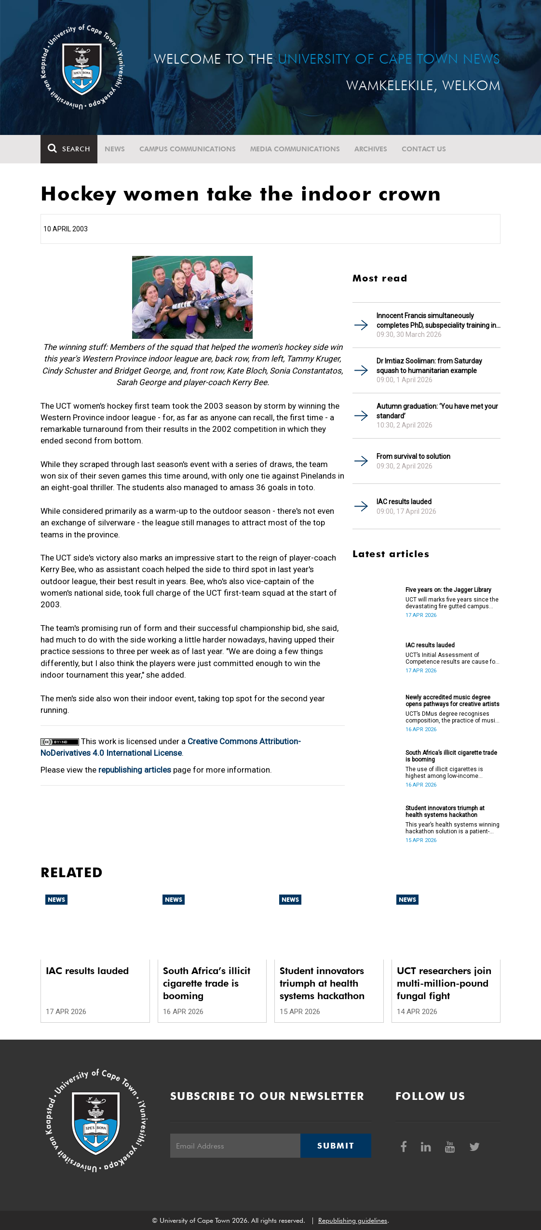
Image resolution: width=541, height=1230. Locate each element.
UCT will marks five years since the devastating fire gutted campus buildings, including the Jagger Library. (452, 603)
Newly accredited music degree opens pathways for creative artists (453, 701)
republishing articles (134, 770)
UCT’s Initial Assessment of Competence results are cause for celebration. (451, 658)
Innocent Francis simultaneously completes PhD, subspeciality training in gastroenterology (436, 321)
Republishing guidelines (352, 1220)
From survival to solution (413, 456)
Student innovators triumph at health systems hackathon (445, 811)
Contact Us (424, 149)
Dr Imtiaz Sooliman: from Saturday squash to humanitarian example (429, 365)
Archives (370, 149)
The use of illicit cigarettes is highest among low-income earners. (444, 772)
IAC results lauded (404, 502)
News (115, 149)
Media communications (295, 149)
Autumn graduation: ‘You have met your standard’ (437, 411)
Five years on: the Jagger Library (448, 590)
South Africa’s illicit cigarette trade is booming (451, 756)
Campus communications (187, 149)
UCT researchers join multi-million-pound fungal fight (444, 983)
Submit (335, 1145)
